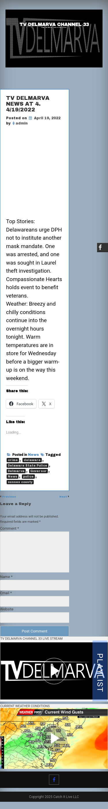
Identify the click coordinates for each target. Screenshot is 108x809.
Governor (38, 473)
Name (6, 579)
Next (63, 498)
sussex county (20, 484)
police (28, 478)
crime (13, 462)
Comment (9, 530)
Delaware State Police (27, 467)
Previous (10, 498)
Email (6, 595)
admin (22, 123)
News (33, 457)
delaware (32, 462)
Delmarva (16, 473)
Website (7, 611)
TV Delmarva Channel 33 (54, 25)
